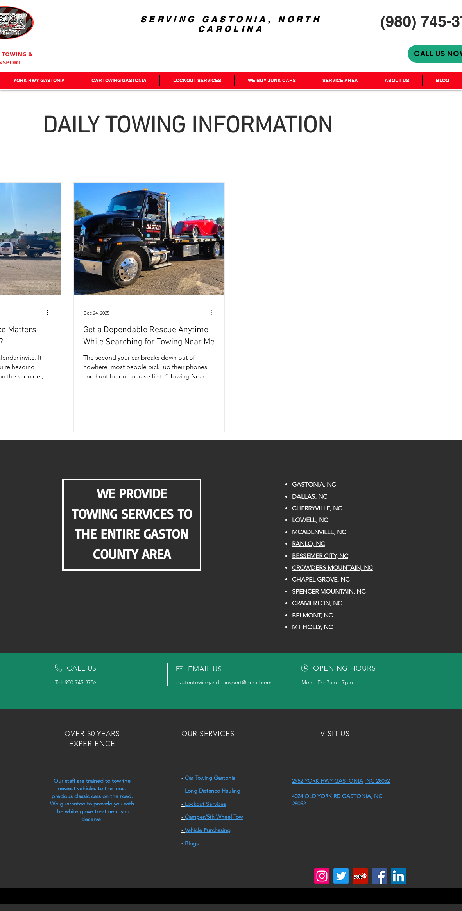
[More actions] (50, 312)
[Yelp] (360, 876)
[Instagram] (321, 876)
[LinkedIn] (398, 876)
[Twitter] (341, 876)
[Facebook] (379, 876)
